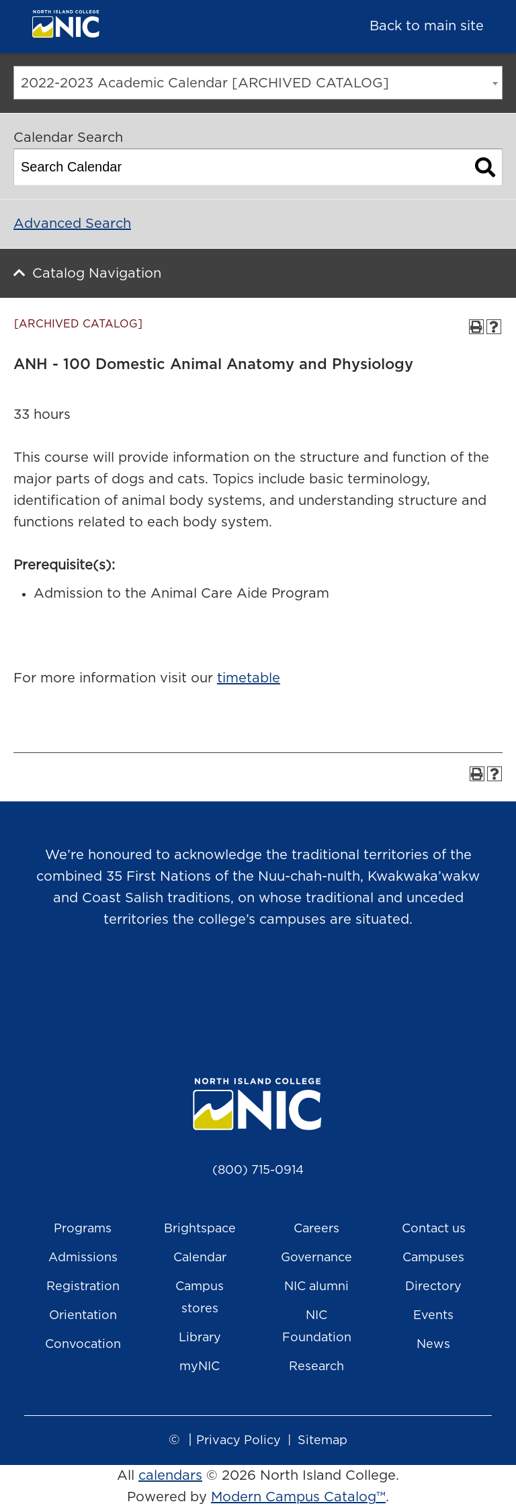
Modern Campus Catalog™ (298, 1497)
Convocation (83, 1345)
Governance (316, 1258)
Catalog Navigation (96, 273)
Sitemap (322, 1441)
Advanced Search (72, 224)
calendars (170, 1475)
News (433, 1345)
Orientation (83, 1316)
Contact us (434, 1229)
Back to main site (427, 26)
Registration (83, 1287)
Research (316, 1367)
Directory (433, 1287)
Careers (316, 1229)
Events (433, 1316)
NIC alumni (316, 1287)
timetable (248, 678)
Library (200, 1338)
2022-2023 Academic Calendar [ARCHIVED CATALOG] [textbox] (205, 83)
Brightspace (200, 1229)
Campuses (433, 1258)
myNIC (199, 1367)
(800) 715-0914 (258, 1170)
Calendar (199, 1258)
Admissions (83, 1258)
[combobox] (258, 83)
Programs (83, 1229)
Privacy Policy (238, 1441)
